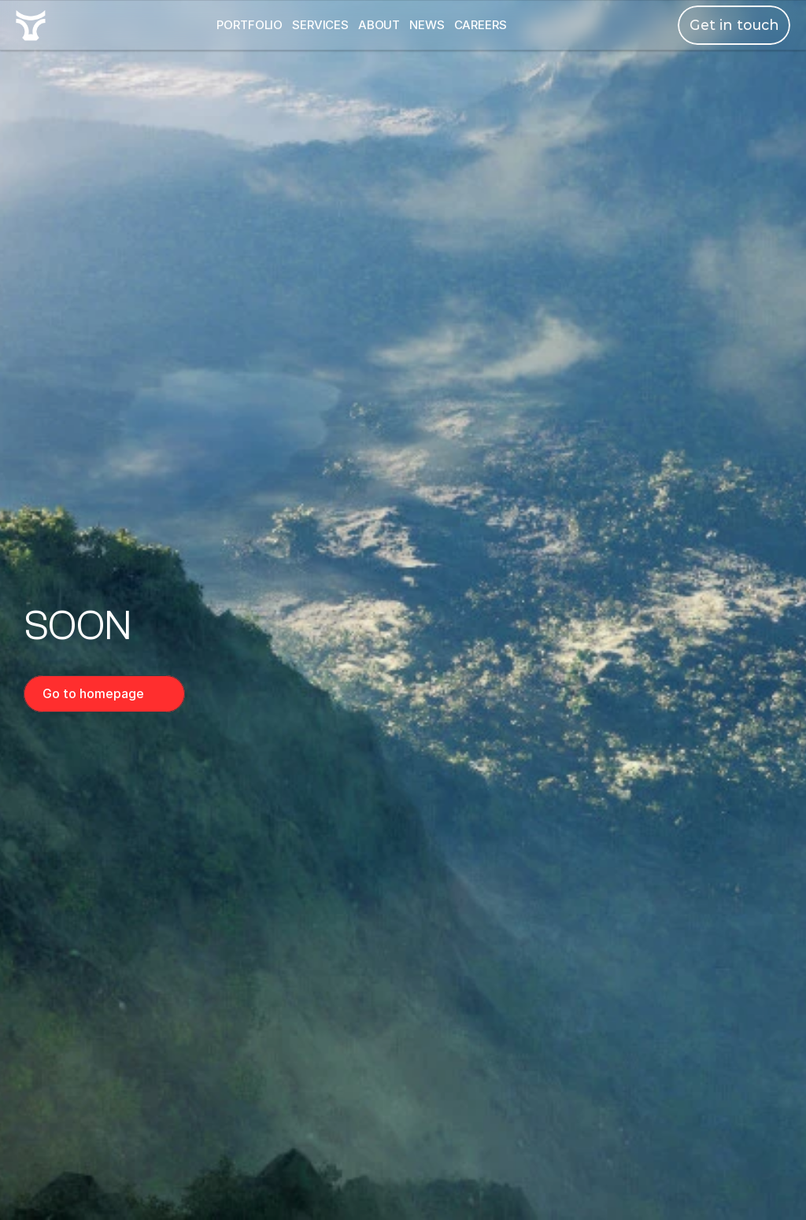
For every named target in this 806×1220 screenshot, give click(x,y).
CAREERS (480, 24)
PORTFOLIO (249, 24)
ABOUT (379, 24)
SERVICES (320, 24)
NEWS (426, 24)
